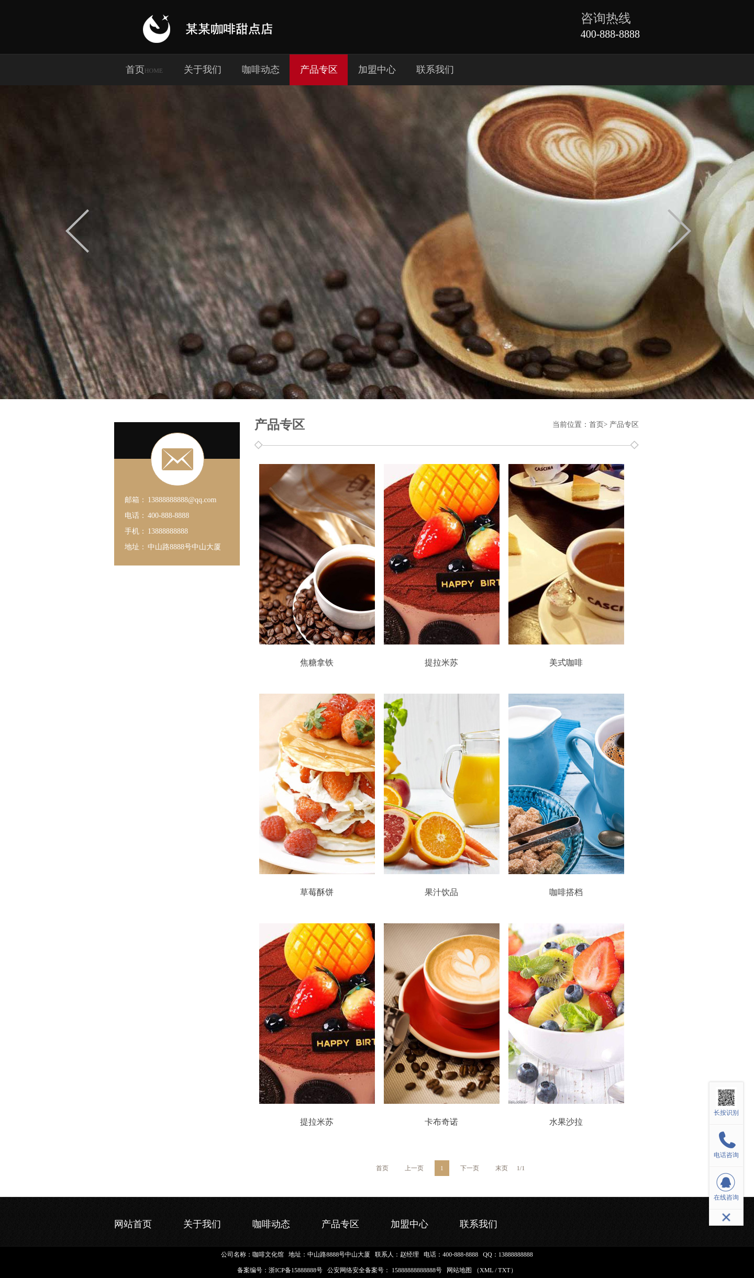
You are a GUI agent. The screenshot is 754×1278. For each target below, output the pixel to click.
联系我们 (435, 69)
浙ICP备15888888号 (296, 1270)
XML (486, 1270)
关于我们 (202, 69)
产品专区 (319, 69)
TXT (504, 1270)
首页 (144, 69)
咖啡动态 (261, 69)
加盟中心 (377, 69)
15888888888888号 (417, 1270)
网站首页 (133, 1224)
